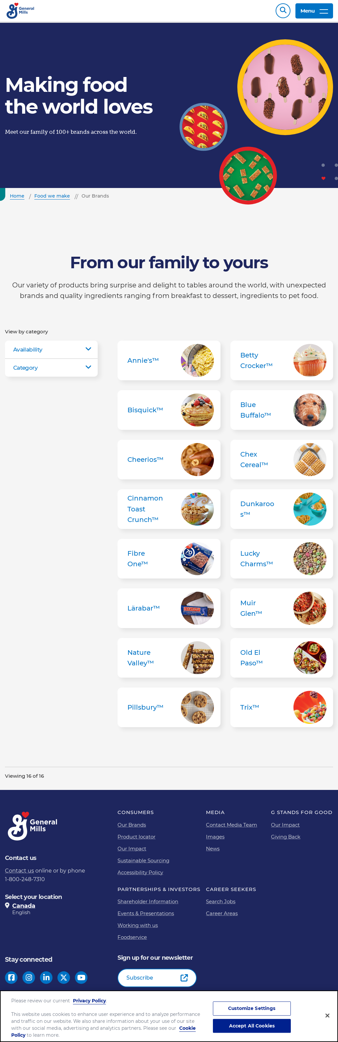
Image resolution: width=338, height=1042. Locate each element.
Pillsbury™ (169, 710)
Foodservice (132, 940)
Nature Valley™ (169, 661)
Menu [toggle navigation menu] (314, 12)
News (213, 852)
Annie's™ (169, 364)
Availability (27, 353)
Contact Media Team (231, 828)
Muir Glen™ (281, 611)
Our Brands (132, 828)
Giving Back (285, 840)
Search (283, 12)
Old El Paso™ (281, 661)
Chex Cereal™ (281, 463)
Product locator (136, 840)
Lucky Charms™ (281, 562)
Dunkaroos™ (281, 512)
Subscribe (139, 981)
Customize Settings (252, 1009)
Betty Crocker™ (281, 364)
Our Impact (132, 852)
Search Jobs (220, 905)
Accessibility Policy (140, 876)
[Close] (327, 1016)
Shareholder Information (148, 905)
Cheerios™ (169, 463)
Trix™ (281, 710)
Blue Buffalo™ (281, 413)
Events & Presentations (146, 916)
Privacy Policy (89, 1001)
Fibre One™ (169, 562)
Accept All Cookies (252, 1026)
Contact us (19, 874)
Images (215, 840)
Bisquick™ (169, 413)
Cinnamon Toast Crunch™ (169, 512)
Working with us (138, 928)
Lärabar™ (169, 611)
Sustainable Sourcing (143, 864)
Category (25, 371)
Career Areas (222, 916)
